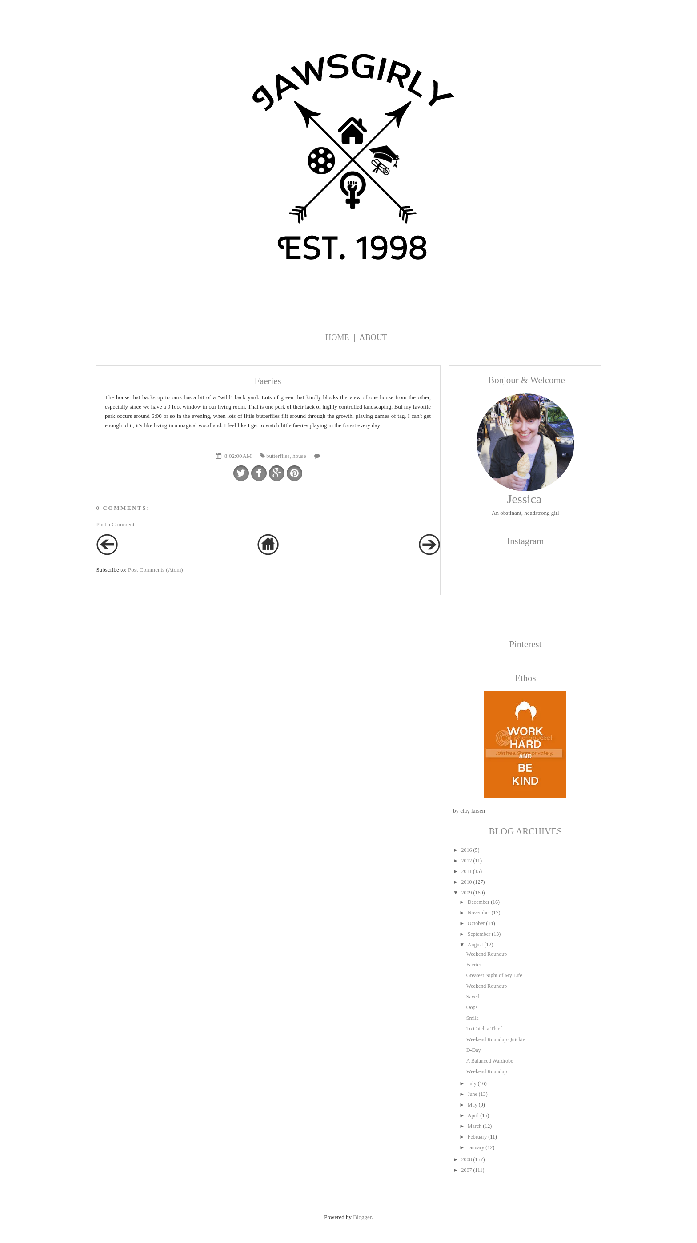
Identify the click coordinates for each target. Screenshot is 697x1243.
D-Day (473, 1050)
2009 (466, 893)
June (472, 1094)
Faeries (474, 965)
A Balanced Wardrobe (489, 1061)
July (472, 1083)
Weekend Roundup (486, 954)
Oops (471, 1007)
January (476, 1147)
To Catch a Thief (484, 1029)
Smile (472, 1018)
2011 (466, 871)
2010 (466, 882)
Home (337, 337)
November (479, 913)
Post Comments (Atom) (155, 569)
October (476, 923)
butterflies (278, 456)
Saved (472, 997)
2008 (466, 1159)
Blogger (362, 1217)
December (478, 902)
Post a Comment (115, 524)
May (472, 1105)
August (475, 945)
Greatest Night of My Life (494, 975)
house (299, 456)
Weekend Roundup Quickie (495, 1039)
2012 (466, 861)
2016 (466, 850)
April (473, 1115)
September (479, 934)
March (474, 1126)
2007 (466, 1170)
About (373, 337)
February (477, 1137)
